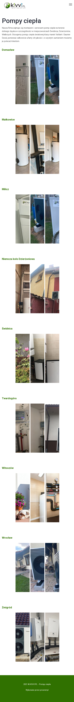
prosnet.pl (44, 690)
